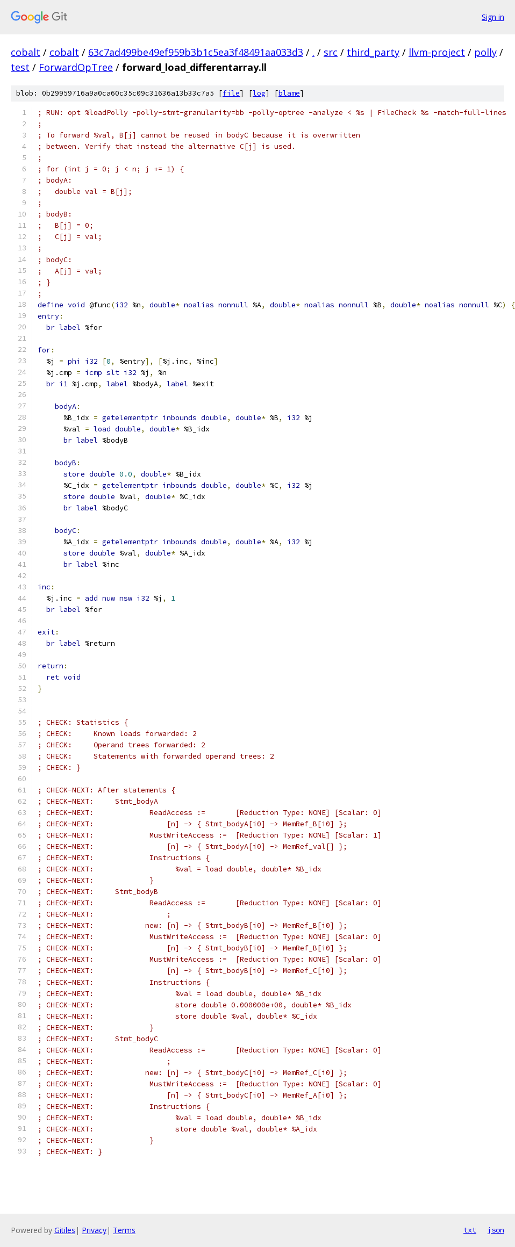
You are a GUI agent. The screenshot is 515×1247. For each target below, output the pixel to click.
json (495, 1230)
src (331, 52)
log (259, 93)
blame (289, 93)
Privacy (94, 1230)
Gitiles (64, 1230)
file (231, 93)
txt (469, 1230)
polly (485, 52)
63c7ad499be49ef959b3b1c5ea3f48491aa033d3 (195, 52)
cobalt (25, 52)
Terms (124, 1230)
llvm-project (437, 52)
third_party (373, 52)
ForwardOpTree (76, 67)
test (20, 67)
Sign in (493, 17)
